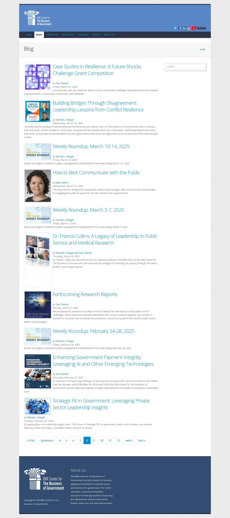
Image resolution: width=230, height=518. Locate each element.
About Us (109, 34)
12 (118, 440)
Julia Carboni (62, 182)
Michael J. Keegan (65, 119)
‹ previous (47, 440)
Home (29, 34)
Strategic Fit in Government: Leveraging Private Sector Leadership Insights (101, 404)
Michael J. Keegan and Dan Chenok (74, 252)
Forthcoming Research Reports (85, 294)
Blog (39, 34)
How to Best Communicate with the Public (96, 172)
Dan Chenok (62, 83)
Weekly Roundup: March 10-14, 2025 (91, 146)
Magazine (83, 34)
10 (101, 440)
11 (110, 440)
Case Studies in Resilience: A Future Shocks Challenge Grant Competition (97, 69)
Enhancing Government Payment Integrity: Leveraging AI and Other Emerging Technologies (103, 360)
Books (96, 34)
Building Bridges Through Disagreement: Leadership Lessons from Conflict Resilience (98, 106)
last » (142, 440)
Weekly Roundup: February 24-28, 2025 (93, 331)
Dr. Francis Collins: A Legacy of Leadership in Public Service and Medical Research (105, 239)
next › (129, 440)
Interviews (68, 34)
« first (31, 440)
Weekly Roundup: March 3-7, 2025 (88, 209)
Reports (50, 34)
